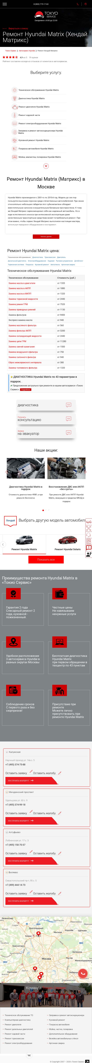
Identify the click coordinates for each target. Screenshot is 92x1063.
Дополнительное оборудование (63, 1034)
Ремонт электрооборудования (18, 1043)
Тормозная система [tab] (16, 265)
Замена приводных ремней (21, 309)
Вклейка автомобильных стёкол (63, 1038)
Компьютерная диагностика (17, 1020)
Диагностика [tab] (37, 257)
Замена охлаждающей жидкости (24, 336)
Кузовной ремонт (57, 1020)
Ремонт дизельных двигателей (19, 1029)
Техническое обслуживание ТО (19, 1015)
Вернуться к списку (18, 28)
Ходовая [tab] (51, 261)
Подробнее (25, 390)
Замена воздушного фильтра (23, 352)
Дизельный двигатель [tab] (17, 261)
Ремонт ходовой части (15, 1034)
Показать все (46, 559)
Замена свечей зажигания (21, 346)
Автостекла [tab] (55, 265)
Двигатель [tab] (61, 257)
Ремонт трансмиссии (14, 1038)
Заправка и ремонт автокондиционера (66, 1015)
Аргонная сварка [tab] (68, 265)
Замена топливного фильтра (22, 368)
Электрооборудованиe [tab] (37, 261)
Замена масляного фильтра (22, 325)
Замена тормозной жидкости (23, 299)
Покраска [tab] (29, 265)
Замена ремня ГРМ (18, 304)
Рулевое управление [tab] (64, 261)
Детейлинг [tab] (78, 261)
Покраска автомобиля (59, 1024)
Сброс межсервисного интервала (24, 362)
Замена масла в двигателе (21, 283)
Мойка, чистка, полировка (61, 1029)
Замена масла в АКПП (19, 288)
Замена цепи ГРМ (17, 341)
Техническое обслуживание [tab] (19, 257)
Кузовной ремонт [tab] (42, 265)
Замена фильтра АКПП (19, 330)
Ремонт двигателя (13, 1024)
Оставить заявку (19, 773)
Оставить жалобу (47, 773)
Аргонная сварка (56, 1043)
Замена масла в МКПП (19, 293)
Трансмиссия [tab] (49, 257)
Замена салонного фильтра (22, 357)
